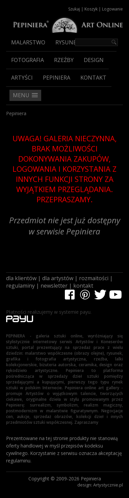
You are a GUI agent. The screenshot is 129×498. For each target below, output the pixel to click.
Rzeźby (64, 60)
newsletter (54, 285)
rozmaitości (93, 278)
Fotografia (27, 60)
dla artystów (57, 278)
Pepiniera (56, 77)
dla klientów (21, 278)
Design (94, 60)
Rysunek (67, 42)
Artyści (22, 77)
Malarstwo (28, 42)
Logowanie (112, 9)
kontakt (83, 285)
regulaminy (20, 285)
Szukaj (74, 9)
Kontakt (93, 77)
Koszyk (91, 9)
